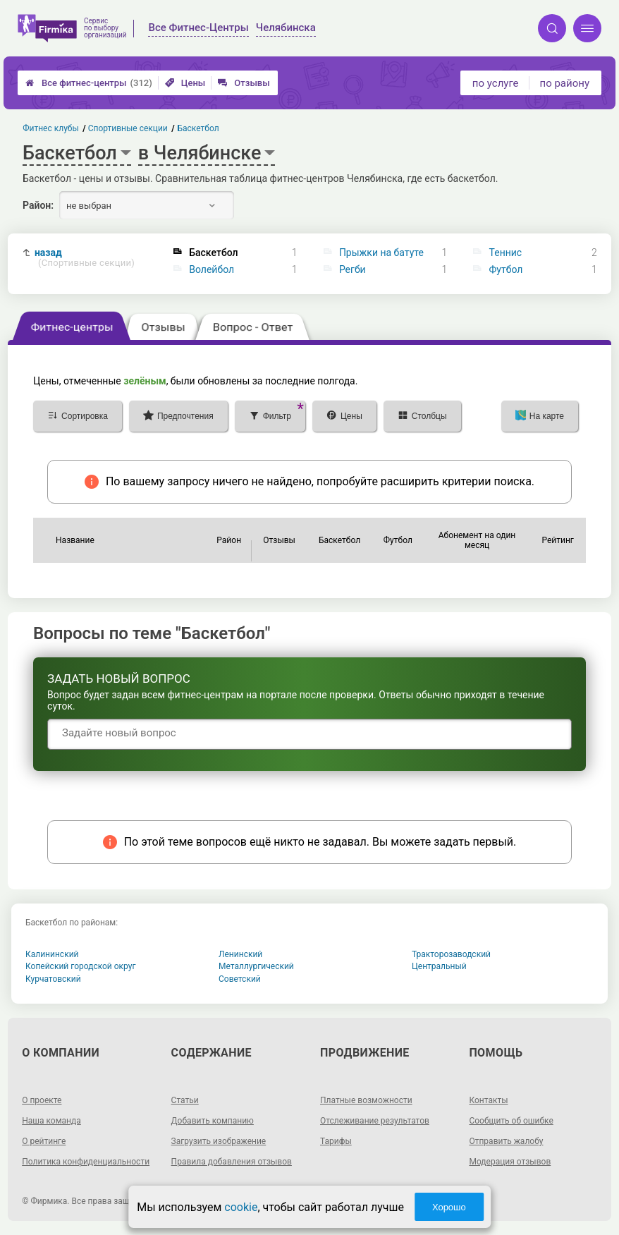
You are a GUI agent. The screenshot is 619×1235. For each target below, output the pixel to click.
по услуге (495, 83)
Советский (240, 979)
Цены (185, 83)
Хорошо (449, 1207)
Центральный (439, 966)
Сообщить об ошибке (511, 1121)
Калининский (52, 954)
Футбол (506, 269)
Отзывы (243, 83)
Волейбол (211, 269)
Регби (352, 269)
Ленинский (240, 954)
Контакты (488, 1100)
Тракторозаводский (451, 954)
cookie (240, 1207)
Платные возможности (366, 1100)
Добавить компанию (212, 1121)
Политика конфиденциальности (85, 1162)
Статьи (185, 1100)
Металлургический (256, 966)
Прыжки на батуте (381, 252)
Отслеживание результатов (374, 1121)
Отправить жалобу (506, 1141)
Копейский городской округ (80, 966)
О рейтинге (44, 1141)
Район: (38, 205)
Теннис (505, 252)
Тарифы (336, 1141)
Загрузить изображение (218, 1141)
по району (564, 83)
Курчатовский (53, 979)
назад (85, 258)
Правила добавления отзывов (231, 1162)
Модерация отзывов (510, 1162)
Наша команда (51, 1121)
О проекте (41, 1100)
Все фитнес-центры (88, 83)
